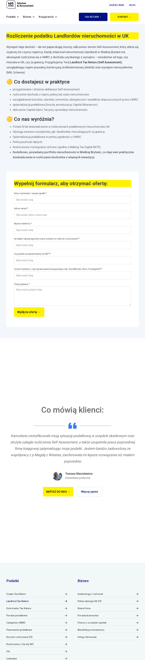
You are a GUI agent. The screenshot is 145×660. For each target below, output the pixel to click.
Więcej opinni (89, 491)
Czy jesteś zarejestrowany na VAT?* (32, 254)
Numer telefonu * (23, 223)
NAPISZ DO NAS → (58, 491)
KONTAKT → (124, 17)
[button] (12, 17)
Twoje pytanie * (22, 284)
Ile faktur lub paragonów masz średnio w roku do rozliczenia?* (46, 238)
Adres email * (21, 208)
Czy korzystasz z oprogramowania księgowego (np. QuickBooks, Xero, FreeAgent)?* (58, 269)
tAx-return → (93, 17)
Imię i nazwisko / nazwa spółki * (30, 193)
